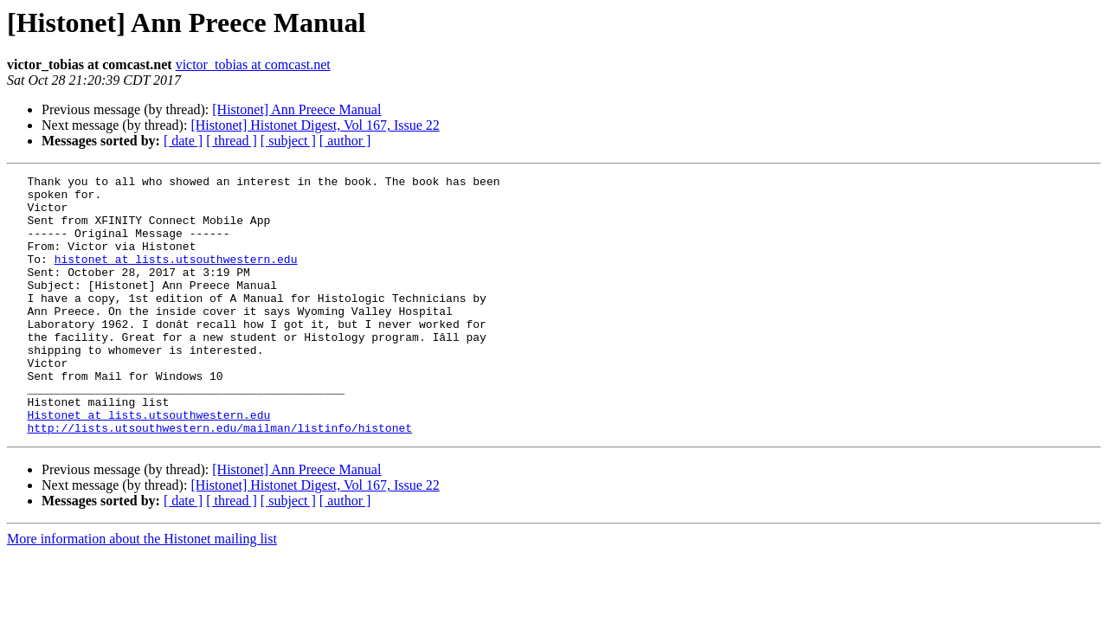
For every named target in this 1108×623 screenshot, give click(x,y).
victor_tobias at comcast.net (253, 64)
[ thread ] (231, 140)
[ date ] (183, 140)
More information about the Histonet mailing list (142, 590)
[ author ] (345, 140)
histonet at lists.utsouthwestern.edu (176, 277)
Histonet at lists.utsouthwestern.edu (148, 464)
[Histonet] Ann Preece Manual (296, 109)
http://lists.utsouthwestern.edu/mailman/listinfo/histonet (219, 479)
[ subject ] (288, 140)
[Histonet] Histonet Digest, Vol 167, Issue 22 (314, 125)
